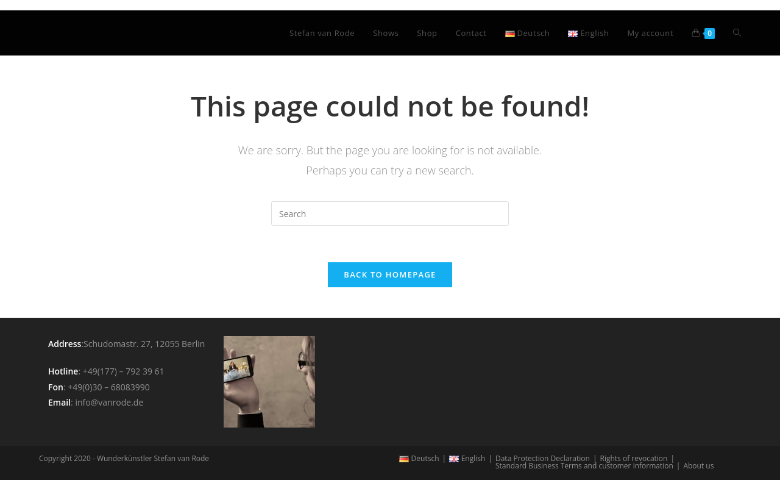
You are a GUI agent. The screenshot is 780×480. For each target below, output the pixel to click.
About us (698, 465)
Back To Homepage (390, 274)
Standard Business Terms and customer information (584, 465)
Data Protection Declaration (542, 458)
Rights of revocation (633, 458)
